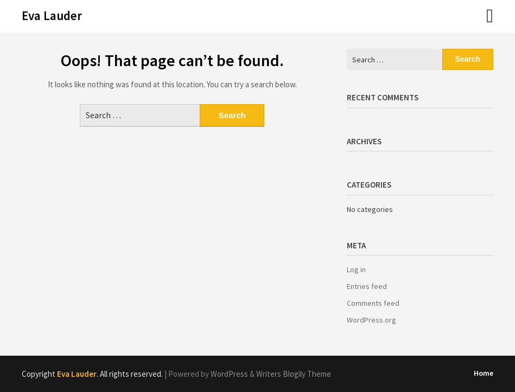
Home (483, 373)
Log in (356, 269)
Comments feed (373, 303)
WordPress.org (371, 320)
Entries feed (367, 286)
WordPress (229, 374)
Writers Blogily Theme (293, 374)
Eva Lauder (52, 15)
